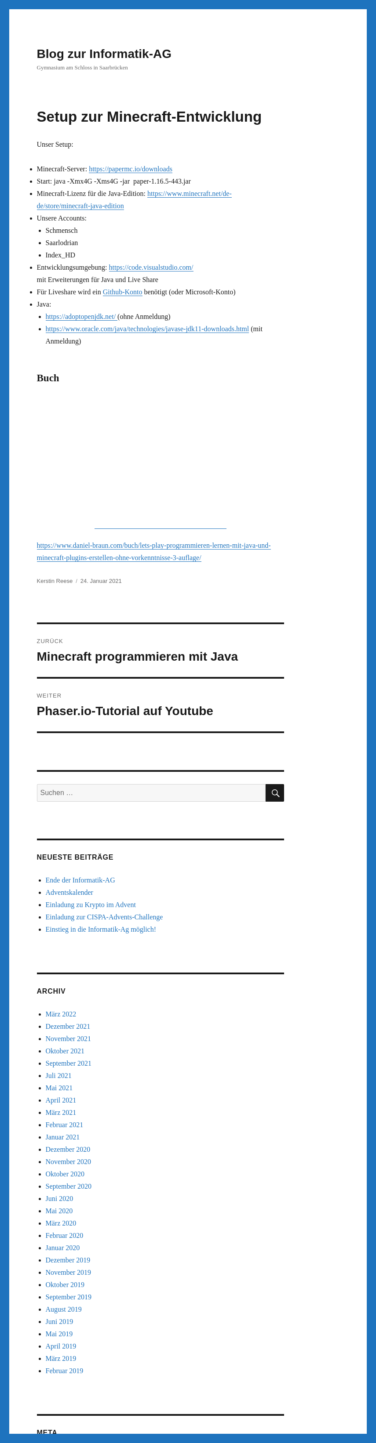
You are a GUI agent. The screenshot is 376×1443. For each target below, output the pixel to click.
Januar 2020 (63, 1124)
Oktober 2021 (65, 927)
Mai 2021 (59, 964)
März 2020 (61, 1099)
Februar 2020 (65, 1112)
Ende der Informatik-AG (80, 756)
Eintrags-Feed (65, 1344)
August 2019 (64, 1186)
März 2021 (61, 989)
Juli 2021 (59, 952)
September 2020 (68, 1063)
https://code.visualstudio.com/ (151, 267)
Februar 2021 (65, 1001)
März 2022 (61, 890)
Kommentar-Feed (70, 1356)
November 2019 (68, 1149)
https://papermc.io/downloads (130, 169)
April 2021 (61, 976)
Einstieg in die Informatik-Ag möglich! (101, 806)
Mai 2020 (59, 1087)
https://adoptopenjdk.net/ (82, 316)
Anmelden (60, 1332)
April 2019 (61, 1222)
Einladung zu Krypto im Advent (91, 781)
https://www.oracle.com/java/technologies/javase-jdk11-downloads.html (147, 329)
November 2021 (68, 915)
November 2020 (68, 1038)
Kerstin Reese (55, 457)
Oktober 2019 (65, 1161)
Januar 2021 (63, 1013)
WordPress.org (66, 1369)
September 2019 (68, 1173)
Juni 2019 (59, 1198)
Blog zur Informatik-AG (104, 54)
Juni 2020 (59, 1075)
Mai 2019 (59, 1210)
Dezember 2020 (68, 1026)
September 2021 (68, 940)
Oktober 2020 (65, 1050)
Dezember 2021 (68, 903)
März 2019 (61, 1235)
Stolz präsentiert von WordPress (137, 1417)
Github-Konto (122, 292)
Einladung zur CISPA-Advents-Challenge (104, 793)
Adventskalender (69, 769)
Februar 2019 (65, 1247)
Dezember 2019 (68, 1136)
